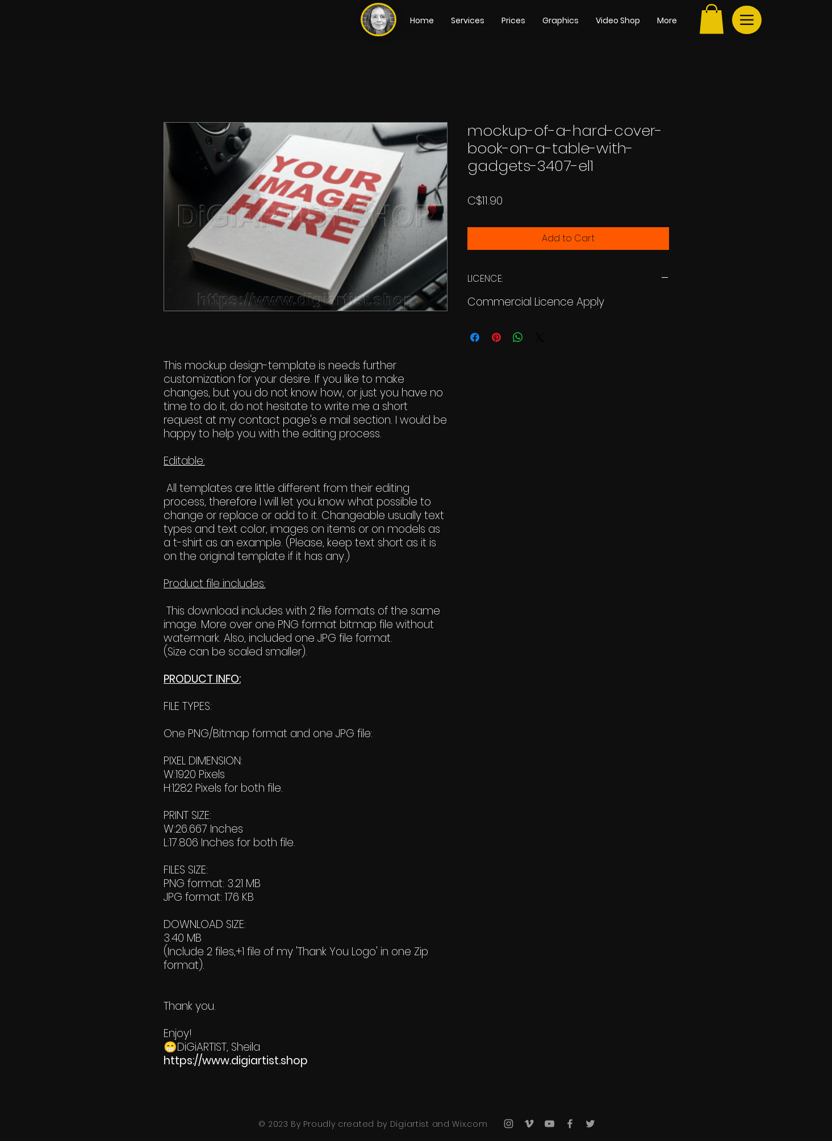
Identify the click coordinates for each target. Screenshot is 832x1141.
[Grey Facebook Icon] (570, 1124)
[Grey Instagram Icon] (509, 1124)
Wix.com (469, 1124)
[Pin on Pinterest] (496, 337)
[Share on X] (539, 337)
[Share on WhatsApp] (518, 337)
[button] (711, 19)
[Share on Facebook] (475, 337)
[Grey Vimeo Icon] (529, 1124)
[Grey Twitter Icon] (590, 1124)
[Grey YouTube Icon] (549, 1124)
